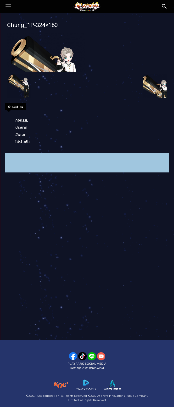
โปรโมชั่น (22, 142)
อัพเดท (21, 134)
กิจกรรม (21, 120)
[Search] (166, 6)
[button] (8, 6)
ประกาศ (21, 127)
